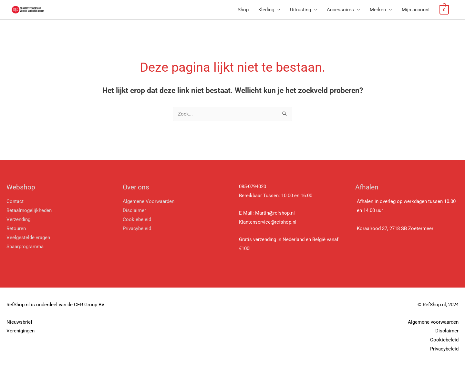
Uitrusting (301, 10)
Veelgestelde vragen (28, 237)
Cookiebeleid (137, 219)
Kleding (267, 10)
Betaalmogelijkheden (29, 210)
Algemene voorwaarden (433, 322)
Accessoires (341, 10)
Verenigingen (20, 331)
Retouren (16, 228)
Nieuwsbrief (19, 322)
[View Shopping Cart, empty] (444, 10)
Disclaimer (134, 210)
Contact (15, 201)
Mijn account (416, 10)
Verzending (18, 219)
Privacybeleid (137, 228)
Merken (378, 10)
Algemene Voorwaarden (148, 201)
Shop (243, 10)
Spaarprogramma (25, 246)
